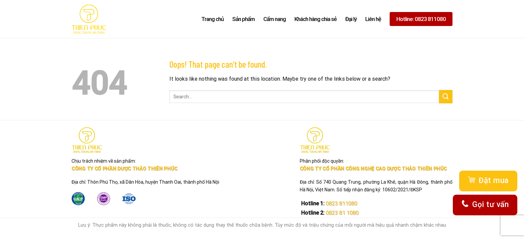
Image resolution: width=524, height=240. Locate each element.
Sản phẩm (243, 19)
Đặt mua (488, 181)
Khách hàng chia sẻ (315, 19)
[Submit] (445, 96)
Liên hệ (373, 19)
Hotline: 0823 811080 (421, 19)
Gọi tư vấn (485, 205)
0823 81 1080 (341, 213)
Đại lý (351, 19)
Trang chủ (212, 19)
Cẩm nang (274, 19)
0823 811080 (340, 203)
